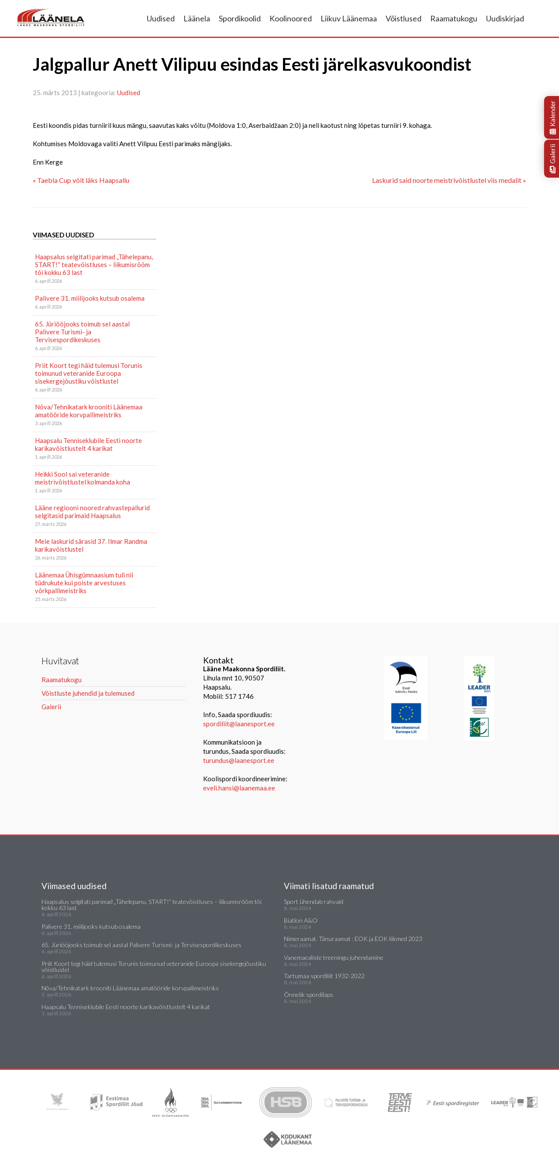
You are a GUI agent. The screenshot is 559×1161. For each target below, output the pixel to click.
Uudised (161, 18)
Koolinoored (290, 18)
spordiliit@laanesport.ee (239, 724)
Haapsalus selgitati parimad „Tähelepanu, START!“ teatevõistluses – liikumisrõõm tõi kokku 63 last (94, 264)
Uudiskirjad (505, 18)
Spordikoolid (240, 18)
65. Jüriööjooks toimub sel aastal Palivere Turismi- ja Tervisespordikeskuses (82, 331)
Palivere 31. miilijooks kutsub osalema (90, 298)
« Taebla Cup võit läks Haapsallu (81, 180)
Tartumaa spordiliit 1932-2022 (324, 975)
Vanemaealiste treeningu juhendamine (333, 957)
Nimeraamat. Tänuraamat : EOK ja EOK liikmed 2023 (353, 938)
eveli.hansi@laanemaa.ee (239, 788)
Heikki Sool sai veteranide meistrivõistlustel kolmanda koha (82, 478)
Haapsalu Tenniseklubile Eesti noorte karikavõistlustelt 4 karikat (88, 444)
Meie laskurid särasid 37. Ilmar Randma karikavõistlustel (91, 545)
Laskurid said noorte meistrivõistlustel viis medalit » (449, 180)
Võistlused (403, 18)
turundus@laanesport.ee (239, 760)
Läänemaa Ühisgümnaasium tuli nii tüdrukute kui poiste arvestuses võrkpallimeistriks (84, 582)
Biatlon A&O (300, 920)
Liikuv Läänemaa (349, 18)
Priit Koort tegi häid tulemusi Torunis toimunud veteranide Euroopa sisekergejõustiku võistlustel (88, 373)
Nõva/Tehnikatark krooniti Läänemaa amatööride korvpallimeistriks (88, 411)
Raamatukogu (453, 18)
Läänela (196, 18)
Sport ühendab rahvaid (313, 901)
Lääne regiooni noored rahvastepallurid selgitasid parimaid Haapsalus (92, 511)
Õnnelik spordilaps (308, 994)
